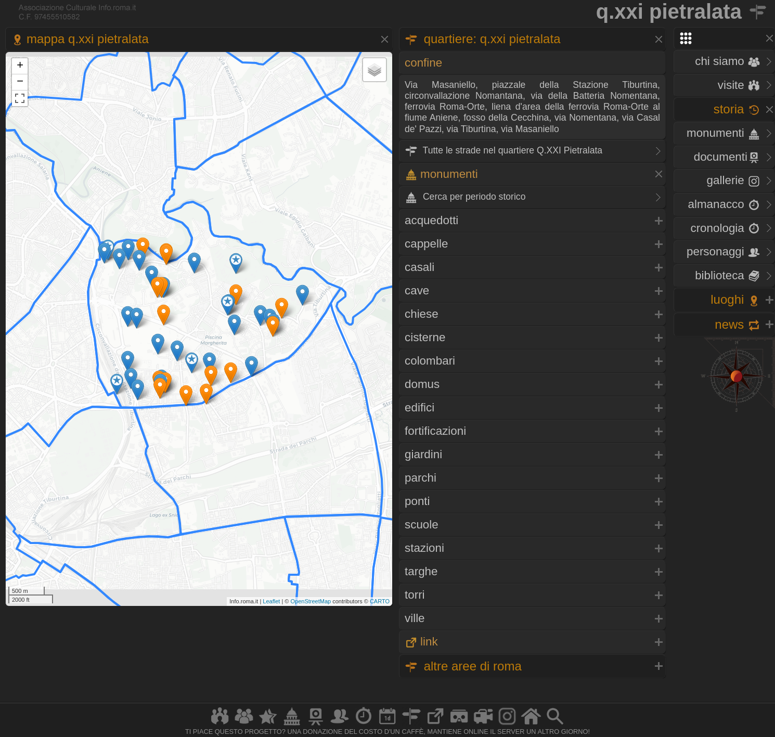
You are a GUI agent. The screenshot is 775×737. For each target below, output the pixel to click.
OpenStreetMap (310, 601)
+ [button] (20, 66)
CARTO (380, 601)
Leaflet (271, 601)
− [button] (20, 82)
